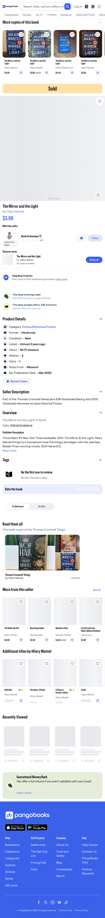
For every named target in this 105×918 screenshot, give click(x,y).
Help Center (90, 844)
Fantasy (27, 14)
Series (9, 878)
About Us (62, 844)
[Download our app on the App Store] (15, 827)
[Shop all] (94, 260)
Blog (59, 862)
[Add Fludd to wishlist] (97, 663)
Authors (10, 865)
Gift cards (11, 885)
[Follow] (95, 238)
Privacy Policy (81, 910)
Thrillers (51, 14)
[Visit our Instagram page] (52, 902)
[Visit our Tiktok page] (66, 902)
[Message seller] (81, 238)
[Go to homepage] (10, 6)
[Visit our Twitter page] (46, 902)
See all (97, 589)
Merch (60, 876)
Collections (12, 851)
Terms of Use (65, 910)
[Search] (67, 6)
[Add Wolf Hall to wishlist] (21, 663)
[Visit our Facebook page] (39, 902)
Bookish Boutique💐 (31, 236)
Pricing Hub (38, 862)
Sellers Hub (38, 844)
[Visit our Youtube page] (59, 902)
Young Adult (11, 14)
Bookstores (12, 844)
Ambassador (64, 869)
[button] (52, 319)
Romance (66, 14)
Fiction (27, 327)
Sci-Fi (39, 14)
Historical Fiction (85, 14)
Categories (12, 858)
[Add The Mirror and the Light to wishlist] (100, 101)
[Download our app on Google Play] (37, 827)
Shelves (10, 871)
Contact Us (89, 851)
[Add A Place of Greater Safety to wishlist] (72, 663)
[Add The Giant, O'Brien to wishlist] (46, 663)
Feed (34, 869)
